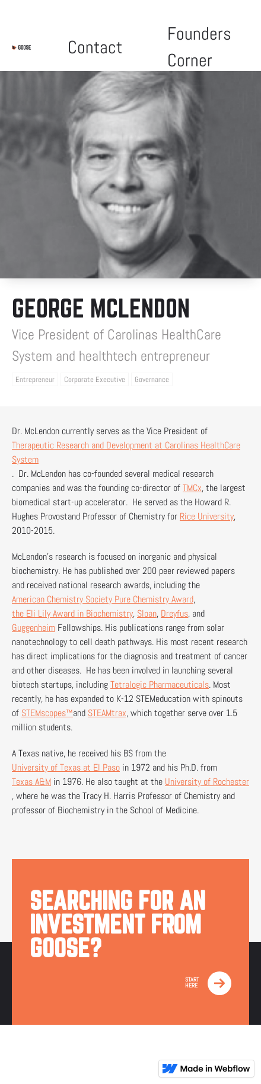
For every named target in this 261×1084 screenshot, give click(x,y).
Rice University (207, 516)
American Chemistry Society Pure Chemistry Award (102, 599)
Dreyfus (174, 613)
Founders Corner (199, 47)
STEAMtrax (107, 713)
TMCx (192, 488)
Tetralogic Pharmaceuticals (159, 684)
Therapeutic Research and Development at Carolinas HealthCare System (126, 452)
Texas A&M (31, 781)
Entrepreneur (35, 379)
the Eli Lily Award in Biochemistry (72, 613)
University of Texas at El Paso (66, 767)
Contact (95, 47)
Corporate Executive (94, 379)
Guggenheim (33, 627)
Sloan (147, 613)
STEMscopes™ (47, 713)
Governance (152, 379)
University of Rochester (207, 781)
